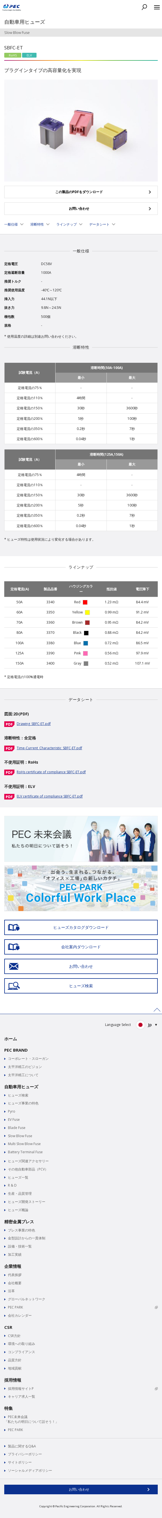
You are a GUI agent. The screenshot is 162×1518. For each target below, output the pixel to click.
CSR (8, 1327)
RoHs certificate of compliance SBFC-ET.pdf (51, 772)
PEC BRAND (16, 1050)
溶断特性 (37, 224)
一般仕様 (11, 224)
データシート (99, 224)
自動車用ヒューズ (21, 1086)
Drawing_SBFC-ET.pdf (34, 723)
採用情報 (12, 1380)
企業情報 (12, 1266)
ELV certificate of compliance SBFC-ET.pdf (50, 796)
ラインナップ (66, 224)
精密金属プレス (19, 1221)
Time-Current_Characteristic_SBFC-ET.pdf (49, 748)
